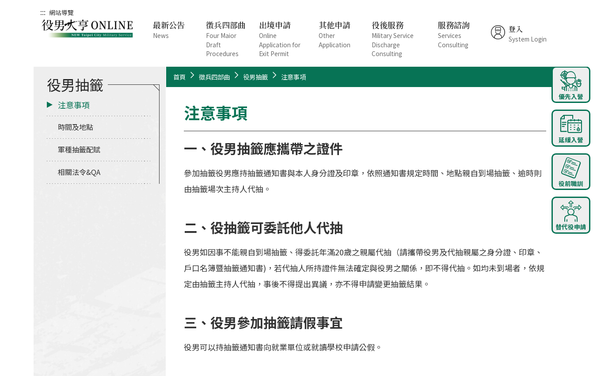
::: (43, 12)
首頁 (179, 76)
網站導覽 (61, 12)
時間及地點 (75, 127)
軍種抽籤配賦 (79, 149)
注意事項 (74, 104)
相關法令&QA (79, 172)
